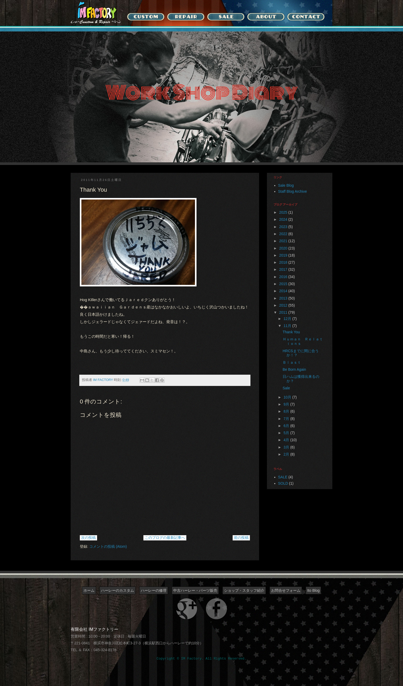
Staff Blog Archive (292, 191)
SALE (283, 477)
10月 (287, 397)
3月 (286, 447)
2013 (283, 298)
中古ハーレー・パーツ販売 (195, 590)
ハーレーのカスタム (117, 590)
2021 (283, 241)
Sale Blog (286, 185)
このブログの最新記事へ (165, 537)
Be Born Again (294, 369)
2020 (283, 248)
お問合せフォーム (285, 590)
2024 (283, 219)
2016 (283, 277)
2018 (283, 262)
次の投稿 (88, 537)
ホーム (88, 590)
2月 (286, 454)
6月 (286, 426)
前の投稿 (241, 537)
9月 (286, 404)
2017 (283, 269)
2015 (283, 284)
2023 (283, 227)
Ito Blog (313, 590)
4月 (286, 440)
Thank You (291, 332)
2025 (283, 212)
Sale (286, 388)
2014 (283, 291)
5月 (286, 433)
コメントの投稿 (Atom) (108, 546)
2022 (283, 234)
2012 (283, 305)
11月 (287, 326)
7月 (286, 419)
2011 (283, 312)
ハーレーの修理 (153, 590)
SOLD (283, 483)
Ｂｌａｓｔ (292, 362)
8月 (286, 411)
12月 (287, 319)
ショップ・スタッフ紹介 (244, 590)
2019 (283, 255)
